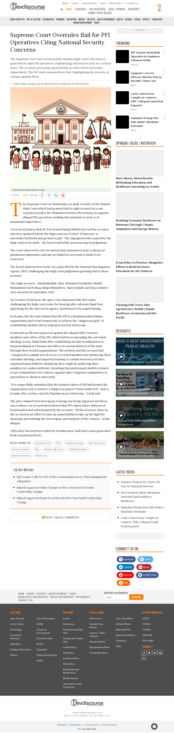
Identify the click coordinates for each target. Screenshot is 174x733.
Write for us (95, 619)
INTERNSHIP (83, 597)
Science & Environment (43, 632)
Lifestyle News (123, 625)
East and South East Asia (73, 632)
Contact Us (132, 3)
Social (137, 19)
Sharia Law (41, 456)
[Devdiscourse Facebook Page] (144, 653)
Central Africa (70, 648)
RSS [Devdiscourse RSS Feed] (123, 584)
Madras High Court (54, 450)
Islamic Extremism (21, 456)
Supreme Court (43, 443)
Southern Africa (71, 659)
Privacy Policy (110, 725)
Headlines (121, 641)
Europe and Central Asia (73, 641)
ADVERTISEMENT (57, 594)
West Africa (69, 664)
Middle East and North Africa (71, 672)
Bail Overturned (97, 443)
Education (71, 19)
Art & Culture (34, 19)
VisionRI (61, 725)
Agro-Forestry (17, 19)
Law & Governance (106, 19)
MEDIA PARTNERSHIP (62, 597)
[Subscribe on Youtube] (63, 196)
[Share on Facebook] (42, 196)
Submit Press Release (96, 627)
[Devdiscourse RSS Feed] (144, 659)
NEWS (69, 9)
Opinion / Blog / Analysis (97, 635)
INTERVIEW (133, 9)
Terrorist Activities (21, 450)
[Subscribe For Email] (116, 598)
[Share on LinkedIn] (56, 196)
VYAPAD (146, 630)
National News (123, 630)
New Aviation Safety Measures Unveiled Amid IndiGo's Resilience (140, 497)
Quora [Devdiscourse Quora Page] (143, 568)
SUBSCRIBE (136, 598)
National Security (74, 443)
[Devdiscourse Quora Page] (160, 653)
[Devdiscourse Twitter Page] (149, 653)
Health (120, 19)
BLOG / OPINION (117, 9)
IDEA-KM (147, 636)
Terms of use (92, 725)
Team (102, 3)
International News (125, 636)
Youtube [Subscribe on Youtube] (125, 576)
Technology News (98, 653)
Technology (48, 19)
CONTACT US (25, 601)
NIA (37, 450)
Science (128, 19)
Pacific (66, 619)
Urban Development (82, 22)
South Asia (68, 625)
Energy (81, 19)
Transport (157, 19)
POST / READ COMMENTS (60, 518)
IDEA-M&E (147, 641)
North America (70, 679)
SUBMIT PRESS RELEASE (100, 13)
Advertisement (89, 3)
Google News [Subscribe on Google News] (147, 576)
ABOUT (31, 594)
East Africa (68, 653)
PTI (12, 84)
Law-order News (124, 619)
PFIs (58, 443)
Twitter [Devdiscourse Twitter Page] (145, 560)
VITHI (145, 619)
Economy (60, 19)
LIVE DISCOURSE (97, 9)
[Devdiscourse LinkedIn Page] (154, 653)
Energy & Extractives (20, 650)
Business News (97, 642)
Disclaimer (75, 725)
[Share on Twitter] (49, 196)
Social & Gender (45, 639)
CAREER (41, 594)
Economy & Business (16, 638)
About (65, 3)
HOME (21, 594)
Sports (146, 19)
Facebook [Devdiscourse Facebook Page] (126, 560)
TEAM (72, 594)
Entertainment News (99, 648)
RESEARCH (80, 9)
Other (119, 647)
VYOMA (146, 625)
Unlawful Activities (78, 450)
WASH (96, 22)
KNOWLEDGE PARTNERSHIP (33, 597)
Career (74, 3)
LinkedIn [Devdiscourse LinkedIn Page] (125, 568)
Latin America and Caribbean (72, 686)
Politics (91, 19)
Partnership (116, 3)
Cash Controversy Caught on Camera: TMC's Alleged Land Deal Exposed (140, 523)
